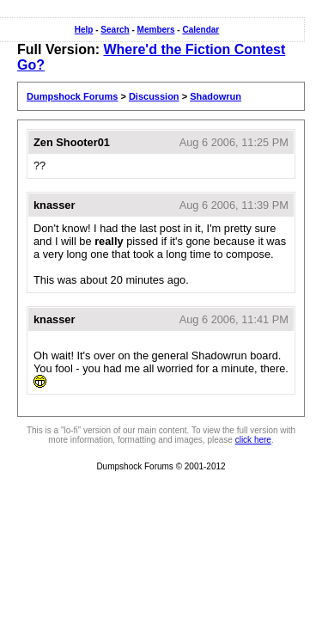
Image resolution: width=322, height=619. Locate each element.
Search (114, 29)
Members (156, 29)
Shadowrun (215, 96)
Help (84, 29)
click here (253, 439)
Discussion (154, 96)
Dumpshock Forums (72, 96)
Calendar (200, 29)
